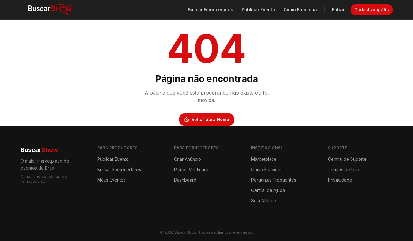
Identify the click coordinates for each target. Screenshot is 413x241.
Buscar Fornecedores (210, 9)
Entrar (338, 9)
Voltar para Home (206, 119)
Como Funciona (300, 9)
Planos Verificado (192, 169)
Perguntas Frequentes (273, 179)
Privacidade (340, 179)
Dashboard (185, 179)
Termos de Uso (343, 169)
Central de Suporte (347, 159)
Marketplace (264, 159)
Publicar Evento (258, 9)
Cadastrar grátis (371, 9)
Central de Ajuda (268, 190)
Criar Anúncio (187, 159)
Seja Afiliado (263, 200)
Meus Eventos (111, 179)
